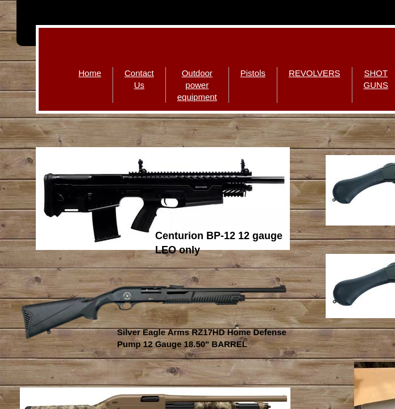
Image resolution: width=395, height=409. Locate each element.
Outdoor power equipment (197, 85)
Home (89, 73)
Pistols (252, 73)
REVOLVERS (314, 73)
